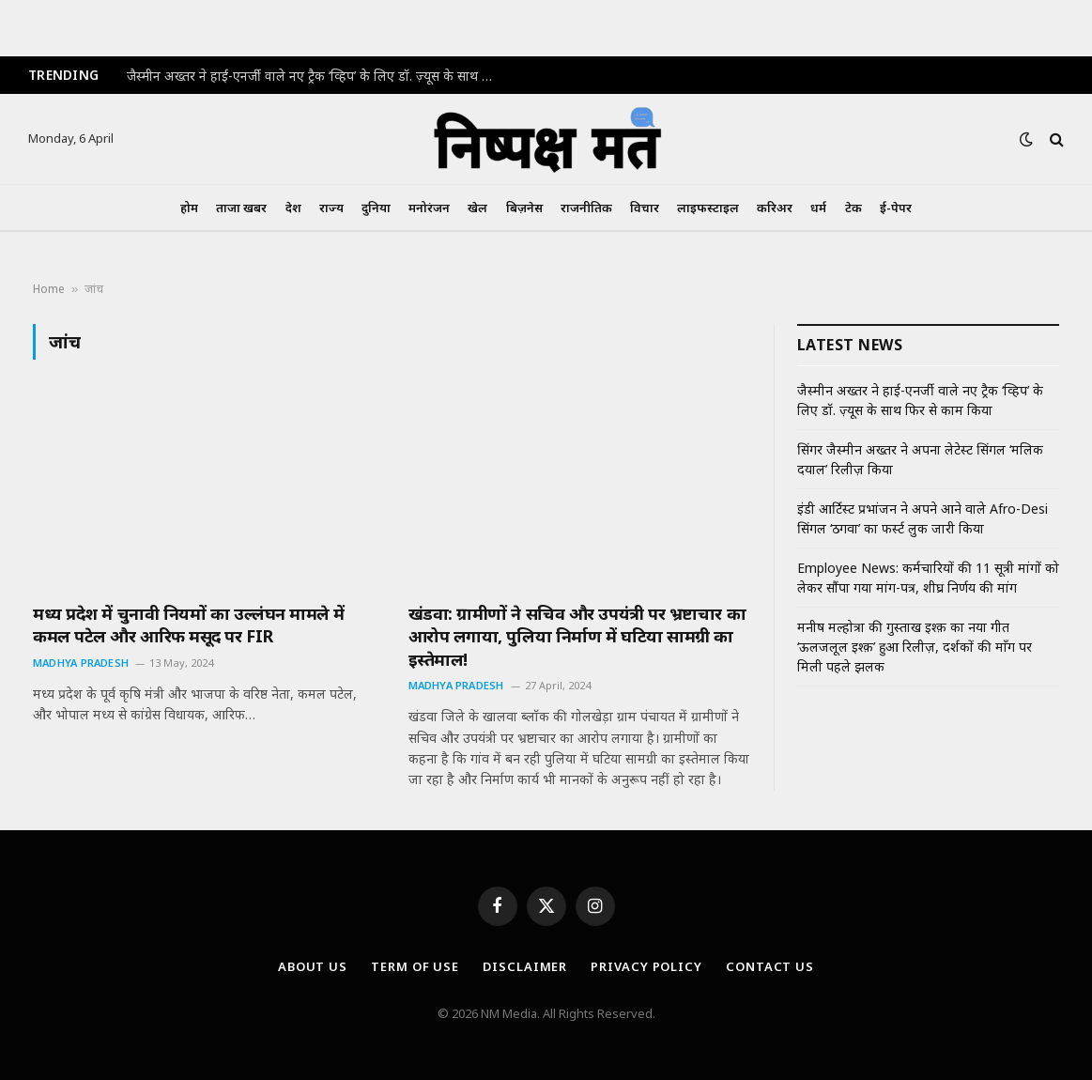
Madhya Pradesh (81, 663)
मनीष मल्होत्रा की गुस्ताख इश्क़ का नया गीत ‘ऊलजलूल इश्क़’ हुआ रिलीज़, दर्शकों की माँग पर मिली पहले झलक (914, 646)
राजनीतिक (586, 207)
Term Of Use (415, 966)
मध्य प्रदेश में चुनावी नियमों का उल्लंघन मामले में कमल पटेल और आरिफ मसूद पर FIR (189, 624)
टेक (853, 207)
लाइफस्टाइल (708, 207)
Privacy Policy (646, 966)
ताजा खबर (241, 207)
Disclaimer (525, 966)
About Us (312, 966)
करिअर (774, 207)
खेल (477, 207)
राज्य (331, 207)
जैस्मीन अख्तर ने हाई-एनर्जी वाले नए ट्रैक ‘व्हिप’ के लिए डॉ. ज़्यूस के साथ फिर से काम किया (314, 76)
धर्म (818, 207)
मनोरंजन (429, 207)
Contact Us (770, 966)
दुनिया (376, 207)
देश (293, 207)
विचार (644, 207)
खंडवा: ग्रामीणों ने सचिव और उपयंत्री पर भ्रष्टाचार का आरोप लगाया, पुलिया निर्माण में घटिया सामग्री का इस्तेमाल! (577, 636)
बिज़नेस (524, 207)
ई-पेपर (896, 207)
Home (49, 289)
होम (189, 207)
